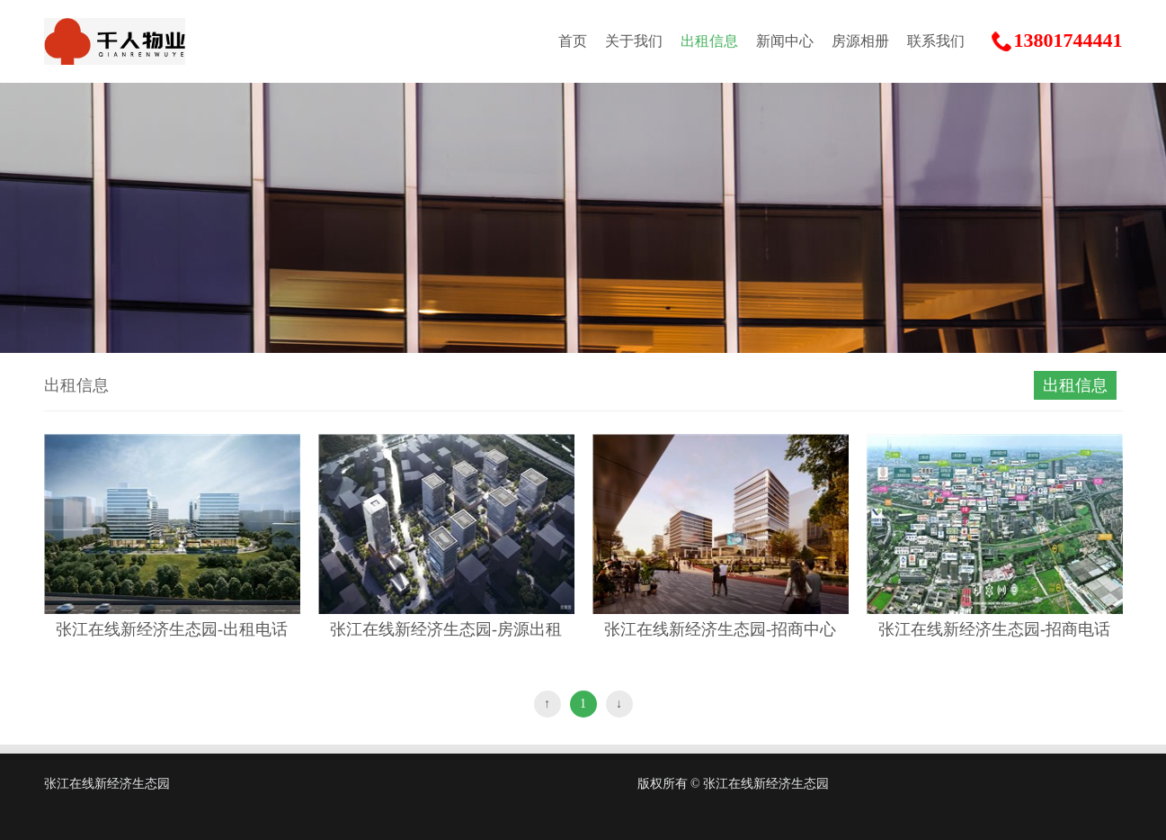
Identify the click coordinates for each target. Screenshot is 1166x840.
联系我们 (936, 41)
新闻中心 (785, 41)
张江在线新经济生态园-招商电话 (994, 629)
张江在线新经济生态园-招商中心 (720, 629)
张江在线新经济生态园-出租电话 (172, 629)
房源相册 (860, 41)
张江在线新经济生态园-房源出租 (446, 629)
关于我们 (634, 41)
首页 (572, 41)
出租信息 (709, 41)
